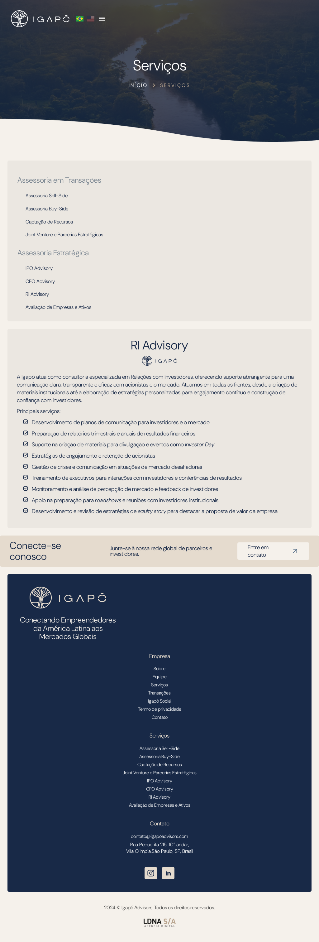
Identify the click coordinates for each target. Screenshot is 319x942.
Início (138, 85)
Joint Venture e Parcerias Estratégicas (64, 234)
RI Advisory (37, 294)
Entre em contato (273, 551)
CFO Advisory (40, 281)
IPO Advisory (39, 268)
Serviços (175, 85)
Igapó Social (159, 701)
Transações (159, 693)
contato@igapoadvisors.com (159, 836)
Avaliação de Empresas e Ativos (58, 307)
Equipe (160, 677)
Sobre (159, 669)
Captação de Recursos (49, 222)
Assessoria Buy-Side (47, 208)
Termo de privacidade (159, 709)
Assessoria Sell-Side (47, 195)
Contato (160, 717)
